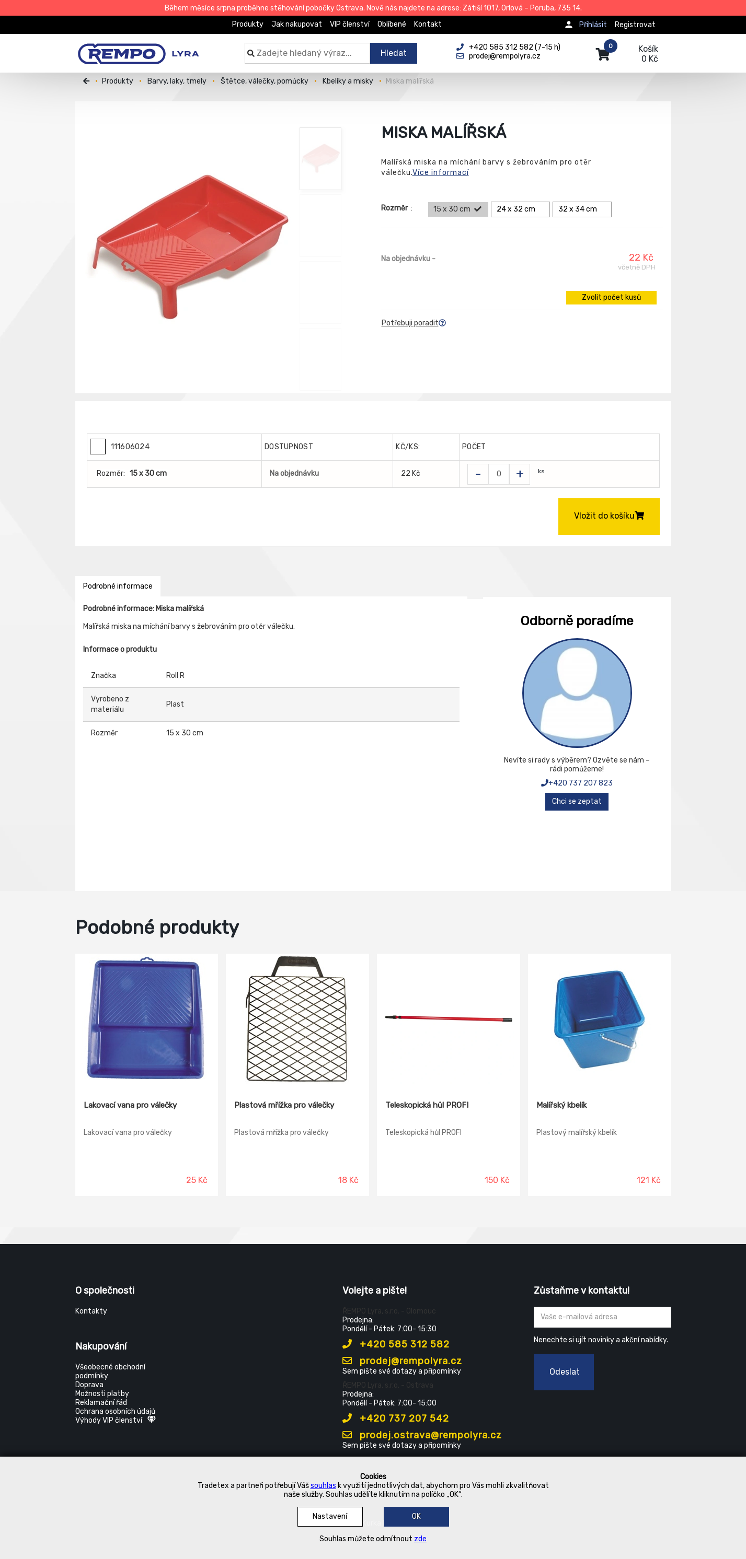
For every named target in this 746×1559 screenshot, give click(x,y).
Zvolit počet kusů (611, 297)
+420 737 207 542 (395, 1418)
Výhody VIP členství (115, 1420)
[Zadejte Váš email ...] (602, 1317)
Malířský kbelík (561, 1105)
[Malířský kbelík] (600, 1019)
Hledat (394, 53)
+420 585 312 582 (396, 1344)
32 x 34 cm (583, 209)
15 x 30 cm (458, 209)
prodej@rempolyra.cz (402, 1361)
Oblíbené (391, 24)
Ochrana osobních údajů (115, 1411)
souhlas (323, 1485)
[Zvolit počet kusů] (498, 474)
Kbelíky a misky (348, 81)
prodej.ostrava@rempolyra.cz (422, 1435)
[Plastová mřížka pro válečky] (297, 1019)
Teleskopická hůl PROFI (426, 1105)
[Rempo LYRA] (138, 48)
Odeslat (564, 1372)
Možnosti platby (102, 1393)
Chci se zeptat (577, 801)
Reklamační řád (101, 1402)
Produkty (247, 24)
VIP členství (350, 24)
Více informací (440, 172)
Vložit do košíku (609, 516)
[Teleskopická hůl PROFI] (448, 1019)
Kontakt (428, 24)
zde (420, 1538)
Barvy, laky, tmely (176, 81)
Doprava (89, 1384)
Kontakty (91, 1311)
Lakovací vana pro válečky (130, 1105)
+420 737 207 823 (577, 783)
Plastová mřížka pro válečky (284, 1105)
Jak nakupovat (296, 24)
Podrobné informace (118, 586)
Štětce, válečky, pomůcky (264, 81)
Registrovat (635, 24)
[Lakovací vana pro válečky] (147, 1019)
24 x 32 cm (522, 209)
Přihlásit (593, 24)
